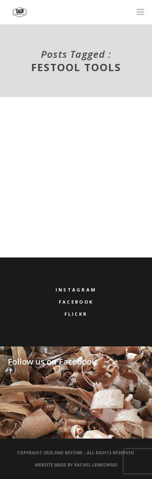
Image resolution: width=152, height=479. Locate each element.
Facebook (76, 302)
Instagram (76, 290)
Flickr (76, 314)
